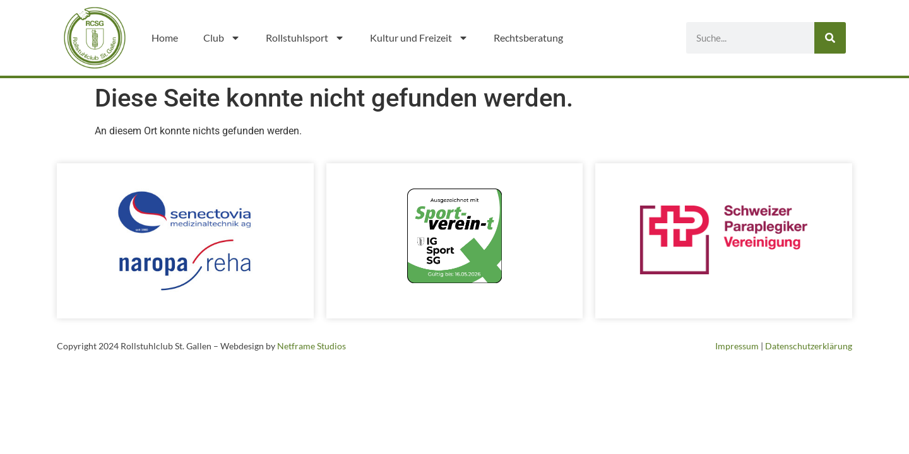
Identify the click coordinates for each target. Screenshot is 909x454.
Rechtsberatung (528, 38)
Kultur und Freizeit (419, 37)
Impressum (737, 345)
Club (222, 37)
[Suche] (830, 38)
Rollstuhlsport (305, 37)
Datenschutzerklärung (808, 345)
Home (165, 38)
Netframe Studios (311, 345)
